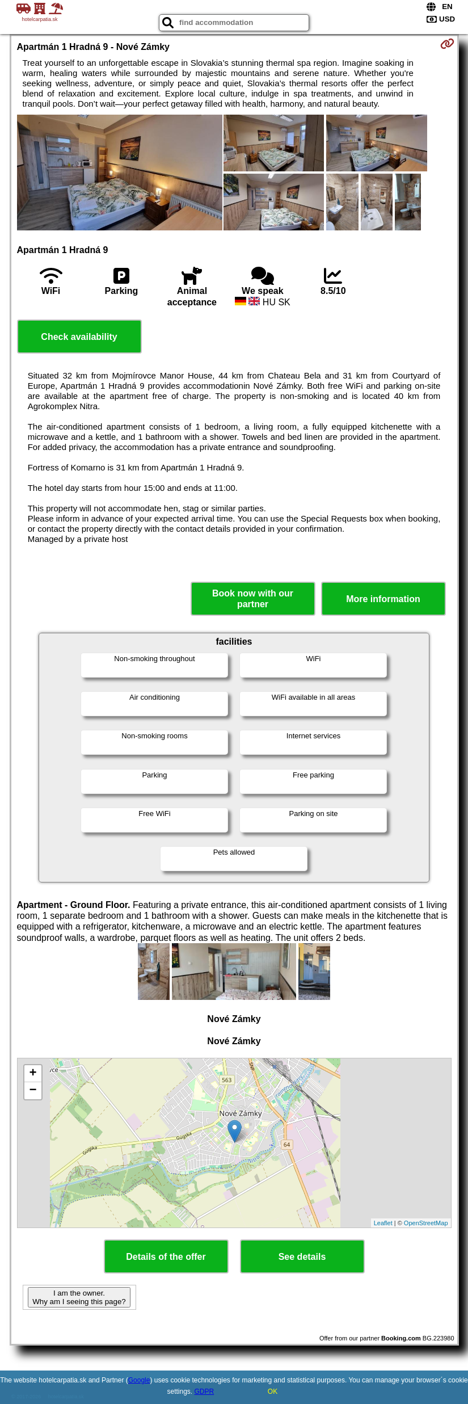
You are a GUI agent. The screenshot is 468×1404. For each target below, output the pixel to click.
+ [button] (32, 1073)
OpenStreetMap (426, 1223)
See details (302, 1257)
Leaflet (383, 1223)
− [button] (32, 1090)
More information (383, 599)
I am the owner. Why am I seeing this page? (78, 1297)
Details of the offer (165, 1257)
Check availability (79, 337)
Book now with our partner (252, 598)
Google (139, 1380)
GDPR (204, 1391)
